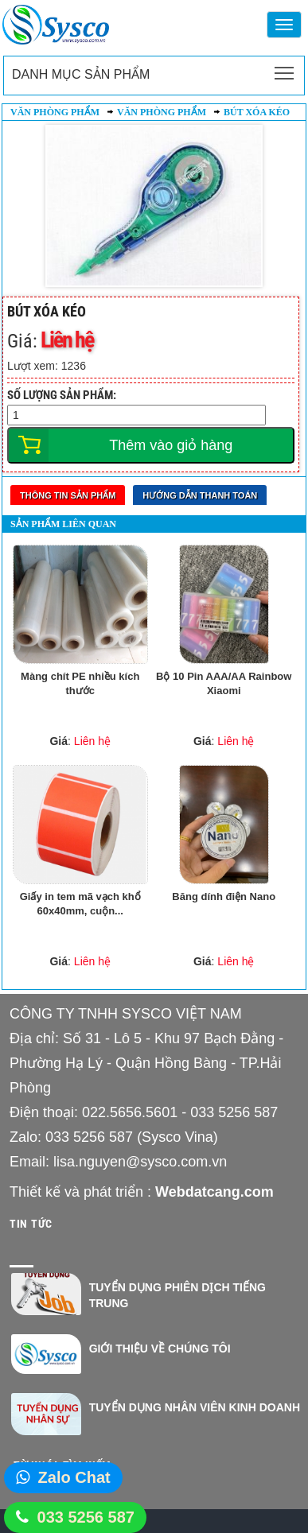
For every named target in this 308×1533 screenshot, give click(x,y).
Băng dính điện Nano (223, 896)
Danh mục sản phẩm (81, 74)
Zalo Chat (74, 1477)
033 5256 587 (86, 1517)
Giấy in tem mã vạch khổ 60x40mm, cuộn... (80, 904)
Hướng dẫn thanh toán (199, 495)
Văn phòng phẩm (54, 112)
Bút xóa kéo (257, 112)
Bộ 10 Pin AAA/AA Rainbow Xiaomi (223, 683)
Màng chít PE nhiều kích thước (80, 683)
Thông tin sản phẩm (67, 495)
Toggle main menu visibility (285, 68)
